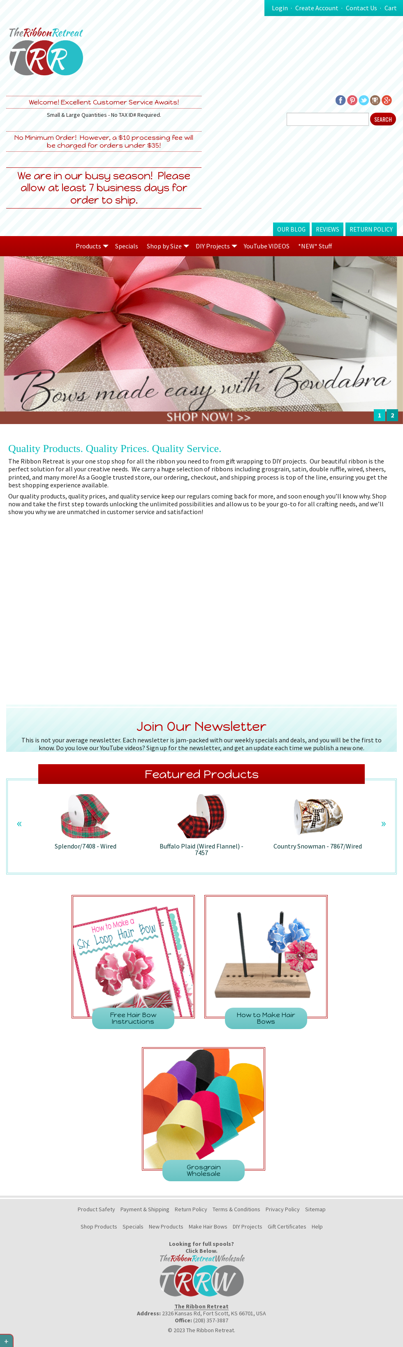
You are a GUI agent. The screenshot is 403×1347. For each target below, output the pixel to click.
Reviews (327, 229)
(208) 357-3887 (210, 1320)
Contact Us (361, 8)
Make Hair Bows (208, 1226)
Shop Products (99, 1226)
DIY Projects (247, 1226)
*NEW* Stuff (315, 246)
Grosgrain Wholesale (204, 1170)
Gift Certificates (287, 1226)
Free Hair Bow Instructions (133, 1018)
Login (280, 8)
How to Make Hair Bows (266, 1018)
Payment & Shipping (144, 1209)
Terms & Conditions (236, 1209)
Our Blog (291, 229)
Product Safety (96, 1209)
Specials (126, 246)
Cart (390, 8)
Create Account (316, 8)
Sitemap (315, 1209)
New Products (166, 1226)
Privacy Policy (283, 1209)
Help (317, 1226)
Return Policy (371, 229)
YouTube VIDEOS (267, 246)
